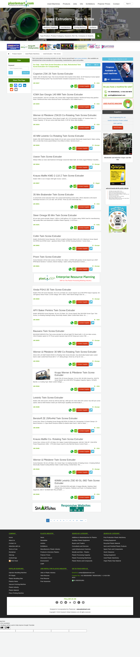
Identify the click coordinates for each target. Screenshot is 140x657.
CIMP (42, 564)
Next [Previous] (81, 520)
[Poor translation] (7, 628)
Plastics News (13, 581)
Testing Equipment (110, 555)
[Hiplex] (67, 46)
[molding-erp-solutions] (67, 278)
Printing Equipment (110, 540)
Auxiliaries (93, 27)
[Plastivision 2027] (107, 47)
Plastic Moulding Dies (16, 578)
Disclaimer (12, 552)
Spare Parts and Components (113, 549)
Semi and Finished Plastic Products (115, 546)
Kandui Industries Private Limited (118, 120)
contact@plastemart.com (86, 572)
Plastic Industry (14, 587)
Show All (25, 72)
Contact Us (12, 543)
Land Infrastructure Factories (81, 549)
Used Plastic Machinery (32, 54)
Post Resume (44, 578)
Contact (116, 4)
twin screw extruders (81, 58)
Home (11, 537)
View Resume (44, 575)
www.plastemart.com (83, 609)
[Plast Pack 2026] (94, 47)
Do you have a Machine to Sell (117, 59)
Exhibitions (90, 4)
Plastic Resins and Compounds (82, 561)
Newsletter (43, 540)
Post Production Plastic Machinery (115, 537)
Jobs (75, 4)
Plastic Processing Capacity (81, 555)
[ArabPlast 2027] (53, 47)
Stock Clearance (109, 552)
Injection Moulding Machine (18, 572)
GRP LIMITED (117, 123)
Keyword (11, 65)
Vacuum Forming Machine (17, 584)
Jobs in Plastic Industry (47, 572)
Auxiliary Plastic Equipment (81, 540)
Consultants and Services (80, 546)
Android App (13, 558)
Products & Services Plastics (49, 552)
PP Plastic (12, 575)
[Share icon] (11, 85)
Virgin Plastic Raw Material (112, 561)
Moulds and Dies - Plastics (80, 552)
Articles (42, 543)
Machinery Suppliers (50, 27)
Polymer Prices (104, 4)
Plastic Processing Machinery (81, 558)
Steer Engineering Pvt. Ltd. (118, 117)
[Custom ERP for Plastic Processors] (33, 47)
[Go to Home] (8, 53)
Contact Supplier (84, 86)
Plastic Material (14, 590)
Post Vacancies (45, 581)
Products (66, 4)
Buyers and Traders (78, 543)
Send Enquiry (118, 127)
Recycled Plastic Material (112, 543)
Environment (44, 561)
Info (81, 4)
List (89, 64)
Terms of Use (13, 549)
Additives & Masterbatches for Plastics (84, 537)
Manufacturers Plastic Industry (50, 549)
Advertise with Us (14, 546)
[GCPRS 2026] (80, 47)
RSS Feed (13, 561)
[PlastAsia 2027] (13, 47)
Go (11, 72)
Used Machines (53, 4)
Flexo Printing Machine (16, 593)
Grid (96, 64)
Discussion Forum (46, 558)
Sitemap (11, 555)
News (42, 537)
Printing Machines (80, 27)
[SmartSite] (66, 507)
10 (77, 520)
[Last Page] (85, 520)
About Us (12, 540)
